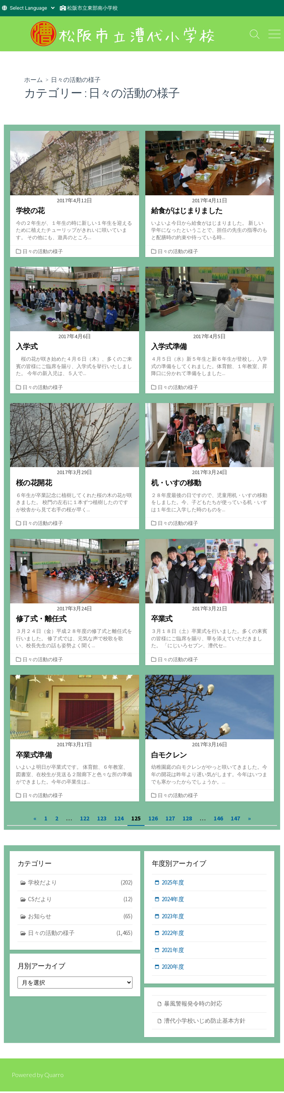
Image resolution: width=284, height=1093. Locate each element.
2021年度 (173, 951)
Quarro (55, 1076)
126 (153, 820)
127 (170, 820)
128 (187, 820)
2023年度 (173, 917)
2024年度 (173, 900)
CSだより (80, 901)
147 (235, 820)
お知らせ (80, 918)
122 (84, 820)
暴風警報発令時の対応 (193, 1005)
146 (218, 820)
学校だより (80, 884)
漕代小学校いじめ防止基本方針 (205, 1022)
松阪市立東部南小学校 (92, 8)
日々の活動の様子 (43, 251)
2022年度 (173, 934)
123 (101, 820)
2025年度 (173, 884)
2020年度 (173, 968)
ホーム (33, 79)
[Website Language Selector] (32, 8)
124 (119, 820)
